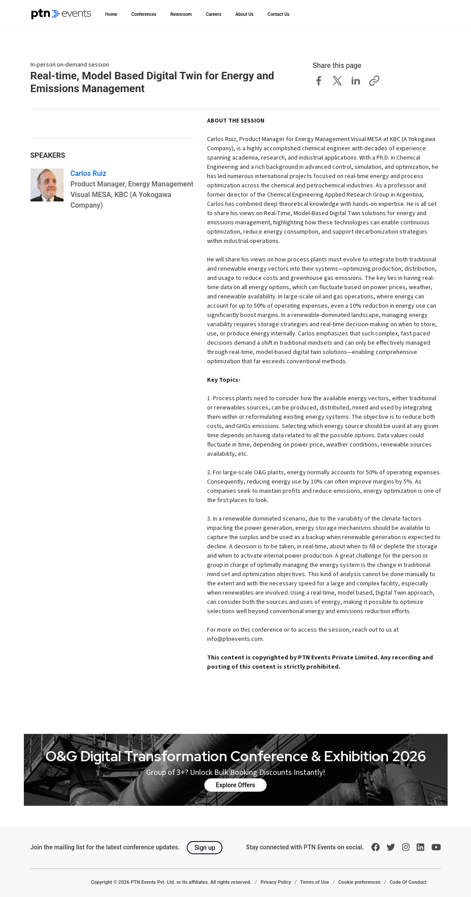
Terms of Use (314, 882)
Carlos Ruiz (88, 173)
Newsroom (181, 14)
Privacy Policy (275, 882)
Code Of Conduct (408, 882)
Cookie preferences (359, 882)
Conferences (143, 14)
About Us (244, 14)
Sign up (204, 847)
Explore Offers (235, 785)
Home (111, 14)
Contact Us (278, 14)
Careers (214, 14)
